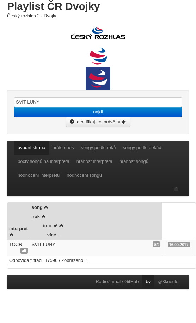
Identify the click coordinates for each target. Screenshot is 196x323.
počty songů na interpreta (43, 161)
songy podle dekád (142, 147)
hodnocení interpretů (39, 175)
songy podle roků (98, 147)
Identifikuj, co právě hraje (98, 121)
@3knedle (168, 281)
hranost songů (134, 161)
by (148, 281)
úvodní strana (31, 147)
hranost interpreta (94, 161)
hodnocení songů (84, 175)
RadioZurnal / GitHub (117, 281)
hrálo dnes (63, 147)
